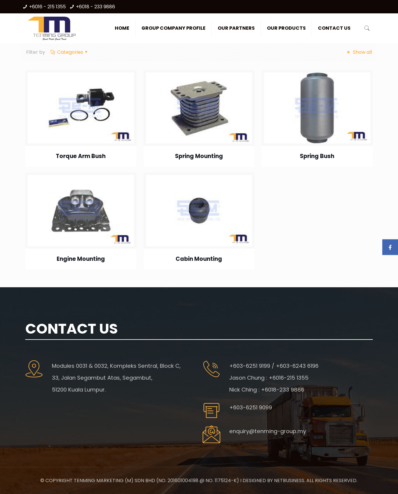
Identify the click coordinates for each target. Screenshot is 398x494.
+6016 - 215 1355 (47, 6)
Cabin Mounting (199, 259)
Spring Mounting (199, 156)
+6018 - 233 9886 (95, 6)
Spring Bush (317, 156)
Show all (358, 52)
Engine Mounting (81, 259)
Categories (70, 52)
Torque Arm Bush (81, 156)
